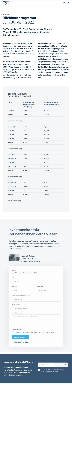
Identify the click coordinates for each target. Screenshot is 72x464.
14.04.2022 (11, 141)
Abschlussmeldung (14, 203)
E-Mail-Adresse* (16, 306)
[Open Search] (64, 3)
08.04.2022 (12, 113)
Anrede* (14, 273)
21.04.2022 (11, 165)
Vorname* (14, 289)
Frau (23, 275)
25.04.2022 (12, 185)
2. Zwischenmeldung (15, 151)
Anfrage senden (19, 340)
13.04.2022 (11, 137)
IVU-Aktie (6, 14)
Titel (13, 280)
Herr (16, 275)
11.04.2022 (11, 129)
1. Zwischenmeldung (15, 123)
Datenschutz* (16, 332)
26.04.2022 (12, 189)
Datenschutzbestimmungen (30, 335)
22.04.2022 (12, 169)
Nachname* (40, 289)
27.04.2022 (11, 193)
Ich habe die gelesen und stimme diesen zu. (36, 335)
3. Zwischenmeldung (15, 179)
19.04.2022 (11, 157)
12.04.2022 (11, 133)
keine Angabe (33, 275)
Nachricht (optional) (17, 315)
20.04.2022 (12, 161)
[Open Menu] (68, 3)
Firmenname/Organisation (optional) (21, 298)
